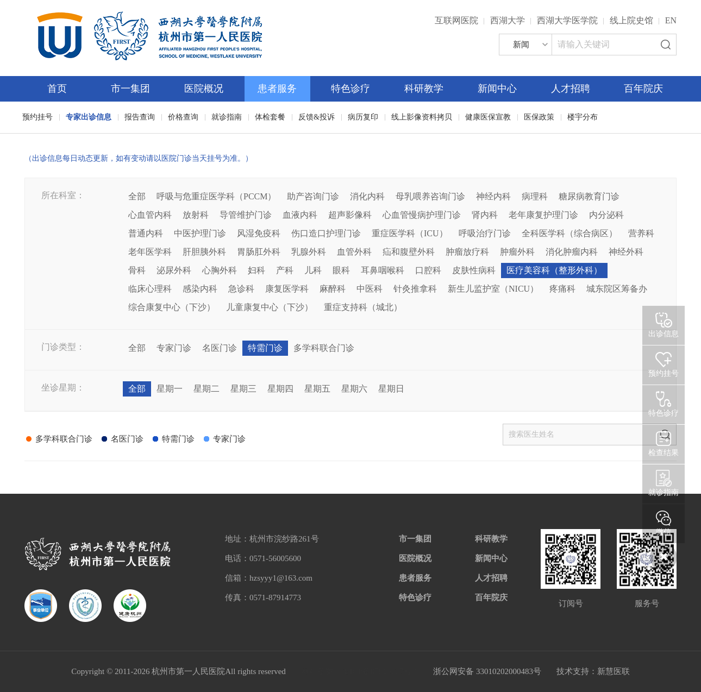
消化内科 (367, 196)
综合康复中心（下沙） (171, 307)
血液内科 (300, 214)
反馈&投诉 (316, 117)
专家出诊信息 (88, 117)
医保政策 (539, 117)
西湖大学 (507, 20)
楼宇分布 (582, 117)
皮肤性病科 (474, 270)
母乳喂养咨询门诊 (430, 196)
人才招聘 (570, 88)
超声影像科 (350, 214)
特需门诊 (265, 348)
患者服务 (277, 88)
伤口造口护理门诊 (326, 233)
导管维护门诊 (246, 214)
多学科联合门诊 (323, 348)
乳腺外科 (308, 251)
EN (671, 20)
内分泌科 (606, 214)
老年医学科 (150, 251)
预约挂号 (37, 117)
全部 (137, 196)
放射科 (196, 214)
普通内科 (145, 233)
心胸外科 (219, 270)
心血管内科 (150, 214)
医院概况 (203, 88)
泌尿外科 (174, 270)
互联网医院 (456, 20)
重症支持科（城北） (363, 307)
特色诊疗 (350, 88)
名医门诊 (219, 348)
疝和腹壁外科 (409, 251)
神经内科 (493, 196)
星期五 (317, 388)
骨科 (137, 270)
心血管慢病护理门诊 (422, 214)
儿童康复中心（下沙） (269, 307)
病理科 (535, 196)
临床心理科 (150, 288)
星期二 (206, 388)
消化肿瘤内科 (572, 251)
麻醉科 (333, 288)
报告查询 (139, 117)
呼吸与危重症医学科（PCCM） (216, 196)
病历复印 (363, 117)
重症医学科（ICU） (410, 233)
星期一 (170, 388)
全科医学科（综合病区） (569, 233)
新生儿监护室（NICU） (493, 288)
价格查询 (183, 117)
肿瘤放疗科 (467, 251)
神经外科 (626, 251)
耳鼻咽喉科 (382, 270)
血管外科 (354, 251)
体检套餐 (270, 117)
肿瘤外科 (517, 251)
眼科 (341, 270)
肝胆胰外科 (204, 251)
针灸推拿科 (415, 288)
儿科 (313, 270)
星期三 (243, 388)
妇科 (256, 270)
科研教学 (423, 88)
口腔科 (428, 270)
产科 (284, 270)
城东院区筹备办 (616, 288)
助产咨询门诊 (313, 196)
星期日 (391, 388)
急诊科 (241, 288)
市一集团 (130, 88)
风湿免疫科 (258, 233)
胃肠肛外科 (258, 251)
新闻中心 (497, 88)
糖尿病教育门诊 (589, 196)
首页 (57, 88)
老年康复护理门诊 (543, 214)
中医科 (369, 288)
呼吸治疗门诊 (485, 233)
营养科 (641, 233)
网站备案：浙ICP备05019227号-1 (359, 671)
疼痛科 (562, 288)
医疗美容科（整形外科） (554, 270)
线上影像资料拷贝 (421, 117)
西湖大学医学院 (567, 20)
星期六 (354, 388)
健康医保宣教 (488, 117)
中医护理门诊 (200, 233)
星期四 (280, 388)
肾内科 (485, 214)
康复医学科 (287, 288)
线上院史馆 (631, 20)
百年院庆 (643, 88)
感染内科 (200, 288)
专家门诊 (174, 348)
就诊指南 (226, 117)
